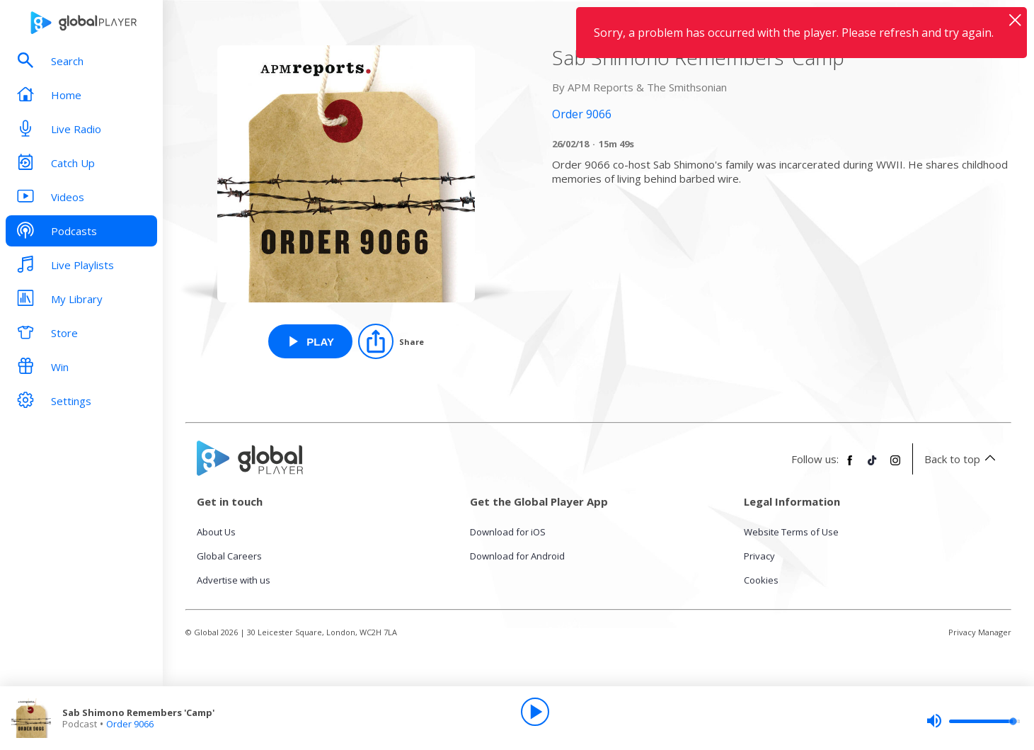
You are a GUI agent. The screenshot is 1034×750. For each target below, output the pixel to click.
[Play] (535, 712)
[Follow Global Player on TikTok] (873, 466)
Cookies (761, 580)
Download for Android (517, 556)
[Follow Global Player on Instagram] (895, 466)
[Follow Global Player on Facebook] (850, 466)
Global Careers (229, 556)
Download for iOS (508, 531)
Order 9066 (130, 723)
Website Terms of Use (791, 531)
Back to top (962, 459)
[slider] (973, 721)
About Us (216, 531)
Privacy (759, 556)
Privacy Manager (979, 632)
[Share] (391, 341)
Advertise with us (233, 580)
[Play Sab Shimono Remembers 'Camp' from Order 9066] (310, 341)
